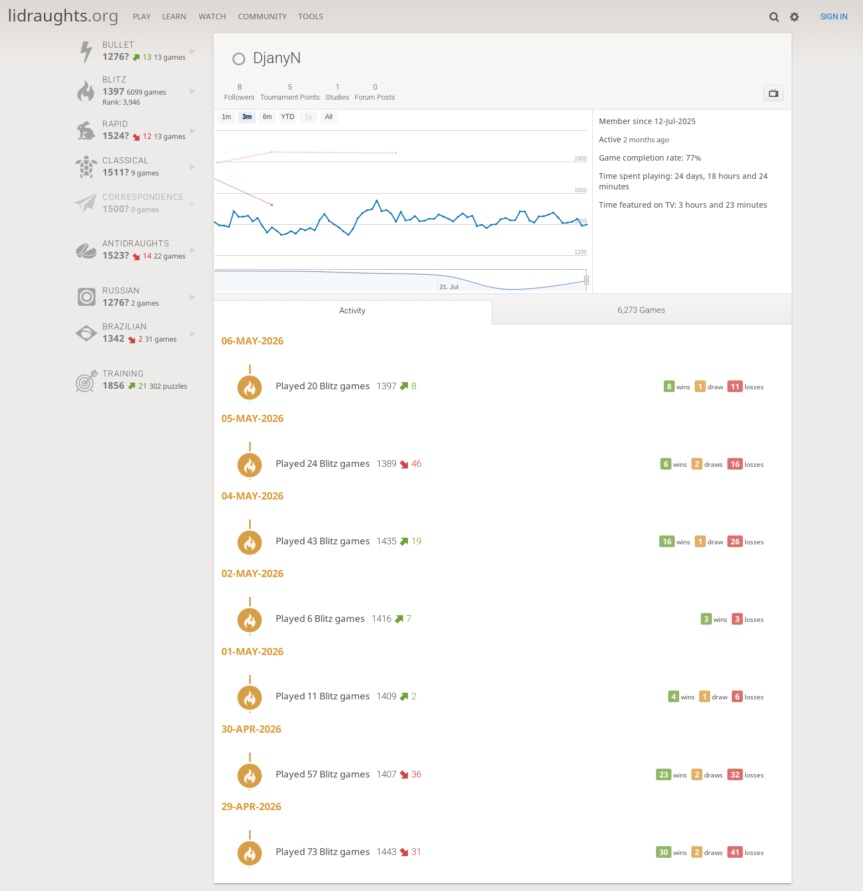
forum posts (375, 92)
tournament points (290, 92)
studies (337, 92)
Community (262, 16)
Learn (174, 16)
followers (239, 92)
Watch (212, 16)
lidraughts (63, 15)
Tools (310, 16)
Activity (352, 311)
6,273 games (641, 310)
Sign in (834, 16)
